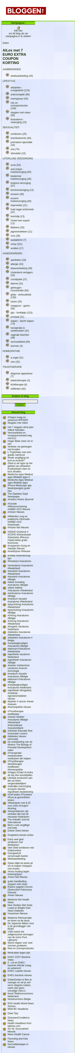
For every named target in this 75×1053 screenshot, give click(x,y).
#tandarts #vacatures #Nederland (19, 572)
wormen (17, 346)
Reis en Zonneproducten (21, 948)
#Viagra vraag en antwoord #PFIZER (18, 418)
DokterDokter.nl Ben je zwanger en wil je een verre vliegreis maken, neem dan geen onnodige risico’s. (20, 985)
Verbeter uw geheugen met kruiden (20, 448)
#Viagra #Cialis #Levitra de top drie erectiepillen (20, 774)
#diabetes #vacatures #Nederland (19, 633)
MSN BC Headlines (18, 1009)
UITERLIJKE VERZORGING (18, 158)
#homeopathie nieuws (19, 707)
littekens (17, 227)
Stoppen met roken (18, 422)
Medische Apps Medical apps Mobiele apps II (20, 476)
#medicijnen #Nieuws (19, 551)
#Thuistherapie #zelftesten (15, 713)
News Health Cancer (19, 1034)
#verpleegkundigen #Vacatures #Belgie (18, 644)
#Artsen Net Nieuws (18, 527)
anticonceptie (20, 94)
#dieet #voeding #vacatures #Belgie (18, 583)
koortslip (17, 216)
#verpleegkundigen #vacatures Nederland (19, 686)
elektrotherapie (20, 380)
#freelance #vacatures (19, 561)
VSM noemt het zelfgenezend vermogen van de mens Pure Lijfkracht (20, 935)
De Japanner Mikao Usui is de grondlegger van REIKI (21, 926)
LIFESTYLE (9, 81)
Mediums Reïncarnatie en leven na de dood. (20, 919)
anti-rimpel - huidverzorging (21, 170)
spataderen (18, 240)
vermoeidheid (20, 341)
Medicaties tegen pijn (19, 952)
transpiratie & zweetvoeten (20, 329)
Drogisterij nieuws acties (20, 835)
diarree (17, 283)
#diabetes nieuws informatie (17, 738)
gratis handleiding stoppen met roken (17, 883)
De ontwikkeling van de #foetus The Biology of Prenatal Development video (20, 746)
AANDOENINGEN (12, 253)
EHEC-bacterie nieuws (20, 975)
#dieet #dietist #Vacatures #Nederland (20, 589)
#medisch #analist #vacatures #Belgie (18, 675)
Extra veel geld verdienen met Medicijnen (15, 842)
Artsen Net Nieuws (17, 877)
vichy (16, 244)
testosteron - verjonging (19, 121)
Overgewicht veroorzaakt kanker (18, 854)
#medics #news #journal (20, 499)
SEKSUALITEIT (11, 127)
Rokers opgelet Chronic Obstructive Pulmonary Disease (20, 890)
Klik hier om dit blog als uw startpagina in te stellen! (18, 32)
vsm (15, 361)
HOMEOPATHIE (11, 351)
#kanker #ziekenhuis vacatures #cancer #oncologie (18, 668)
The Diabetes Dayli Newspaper (18, 495)
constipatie (19, 279)
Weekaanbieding (16, 858)
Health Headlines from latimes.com (19, 1024)
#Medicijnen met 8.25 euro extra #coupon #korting (19, 806)
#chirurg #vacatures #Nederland (18, 622)
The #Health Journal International (18, 821)
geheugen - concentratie (20, 289)
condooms (19, 134)
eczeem (17, 194)
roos (15, 235)
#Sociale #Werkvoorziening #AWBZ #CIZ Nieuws (19, 506)
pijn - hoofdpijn (21, 312)
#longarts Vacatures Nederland (18, 628)
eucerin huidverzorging (21, 200)
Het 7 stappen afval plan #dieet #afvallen (20, 428)
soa (15, 149)
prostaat (17, 316)
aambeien (18, 260)
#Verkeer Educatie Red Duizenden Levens (20, 732)
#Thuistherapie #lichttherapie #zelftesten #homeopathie (15, 765)
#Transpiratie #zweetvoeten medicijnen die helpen (19, 756)
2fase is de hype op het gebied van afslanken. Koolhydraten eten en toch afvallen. (20, 467)
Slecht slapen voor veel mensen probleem (20, 944)
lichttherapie (19, 384)
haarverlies (19, 205)
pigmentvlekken (21, 231)
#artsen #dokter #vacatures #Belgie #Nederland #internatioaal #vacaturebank (18, 722)
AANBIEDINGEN (12, 69)
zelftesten (18, 388)
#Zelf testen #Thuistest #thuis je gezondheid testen (20, 797)
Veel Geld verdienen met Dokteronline (21, 849)
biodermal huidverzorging (21, 177)
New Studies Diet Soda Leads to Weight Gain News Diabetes (20, 908)
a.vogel (17, 357)
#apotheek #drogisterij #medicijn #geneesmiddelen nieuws (19, 694)
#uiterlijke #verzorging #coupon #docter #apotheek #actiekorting (20, 789)
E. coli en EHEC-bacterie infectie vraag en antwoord (19, 965)
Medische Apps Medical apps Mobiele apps (20, 481)
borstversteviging (22, 190)
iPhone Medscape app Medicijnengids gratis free (19, 488)
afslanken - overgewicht (20, 89)
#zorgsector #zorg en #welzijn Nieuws (19, 547)
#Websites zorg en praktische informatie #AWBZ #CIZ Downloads (19, 520)
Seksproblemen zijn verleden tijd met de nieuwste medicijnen (18, 814)
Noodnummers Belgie (19, 999)
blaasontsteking (21, 268)
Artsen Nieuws (15, 895)
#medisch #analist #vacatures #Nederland (20, 600)
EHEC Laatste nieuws (19, 971)
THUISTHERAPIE (12, 367)
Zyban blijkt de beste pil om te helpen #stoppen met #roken (20, 866)
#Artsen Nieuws (16, 512)
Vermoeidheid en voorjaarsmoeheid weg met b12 (20, 435)
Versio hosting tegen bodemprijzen (18, 873)
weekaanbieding (22, 76)
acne (16, 165)
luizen (16, 301)
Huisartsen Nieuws (18, 913)
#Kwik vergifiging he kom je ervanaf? (18, 459)
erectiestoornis (21, 138)
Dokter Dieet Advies (18, 830)
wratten (17, 248)
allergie (17, 264)
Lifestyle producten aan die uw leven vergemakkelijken (20, 781)
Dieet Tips (13, 1013)
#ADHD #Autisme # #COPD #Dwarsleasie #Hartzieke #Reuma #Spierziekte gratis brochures (19, 537)
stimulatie (18, 153)
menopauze (19, 98)
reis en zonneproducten (19, 105)
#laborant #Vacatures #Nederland (19, 650)
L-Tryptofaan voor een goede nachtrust (19, 453)
